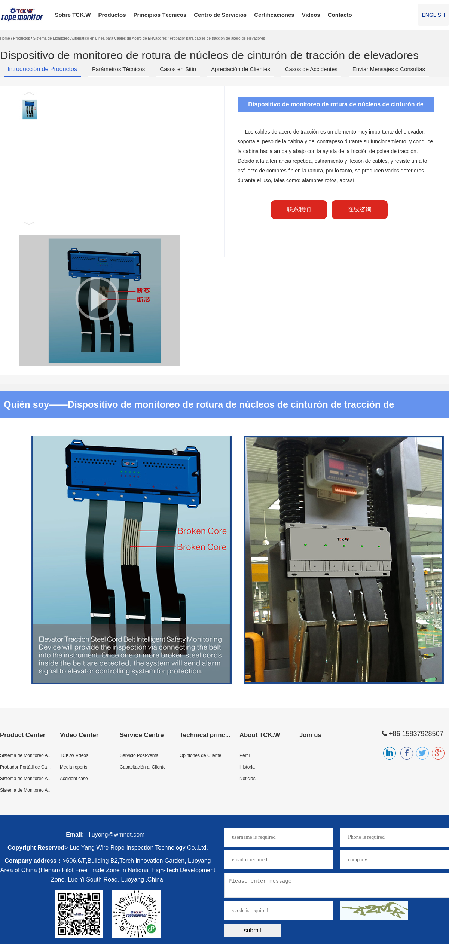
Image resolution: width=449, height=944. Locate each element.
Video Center (79, 735)
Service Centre (142, 735)
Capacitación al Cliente (143, 767)
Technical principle (208, 735)
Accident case (74, 778)
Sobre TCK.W (73, 15)
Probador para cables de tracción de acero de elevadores (217, 38)
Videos (311, 15)
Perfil (244, 755)
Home (5, 38)
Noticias (247, 778)
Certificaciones (274, 15)
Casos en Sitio (178, 69)
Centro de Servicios (220, 15)
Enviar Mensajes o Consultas (388, 69)
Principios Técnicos (160, 15)
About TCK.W (259, 735)
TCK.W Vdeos (74, 755)
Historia (247, 767)
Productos (112, 15)
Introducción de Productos (42, 69)
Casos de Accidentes (311, 69)
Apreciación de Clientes (240, 69)
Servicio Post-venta (139, 755)
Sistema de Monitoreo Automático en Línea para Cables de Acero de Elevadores (100, 38)
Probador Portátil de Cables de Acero (37, 767)
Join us (310, 735)
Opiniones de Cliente (200, 755)
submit (252, 930)
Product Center (22, 735)
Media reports (73, 767)
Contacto (340, 15)
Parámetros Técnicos (118, 69)
